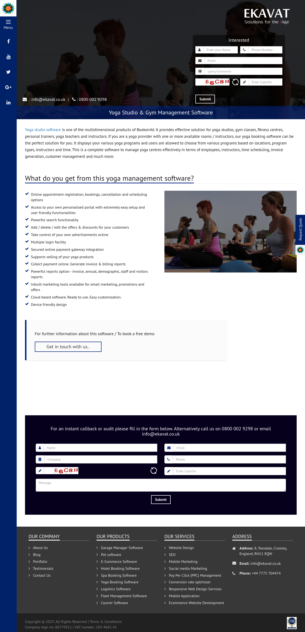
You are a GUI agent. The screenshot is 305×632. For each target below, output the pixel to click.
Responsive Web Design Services (193, 588)
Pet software (109, 554)
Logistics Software (114, 588)
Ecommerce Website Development (194, 602)
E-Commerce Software (117, 561)
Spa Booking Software (117, 575)
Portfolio (38, 561)
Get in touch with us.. (68, 347)
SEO (170, 554)
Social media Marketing (185, 568)
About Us (38, 547)
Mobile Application (181, 595)
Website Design (179, 547)
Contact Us (40, 575)
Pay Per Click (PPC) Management (192, 575)
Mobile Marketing (181, 561)
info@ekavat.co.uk (48, 99)
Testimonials (41, 568)
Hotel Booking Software (118, 568)
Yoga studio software (43, 129)
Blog (35, 554)
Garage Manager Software (120, 547)
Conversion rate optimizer (187, 582)
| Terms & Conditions (105, 621)
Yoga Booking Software (117, 582)
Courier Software (112, 602)
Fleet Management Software (122, 595)
